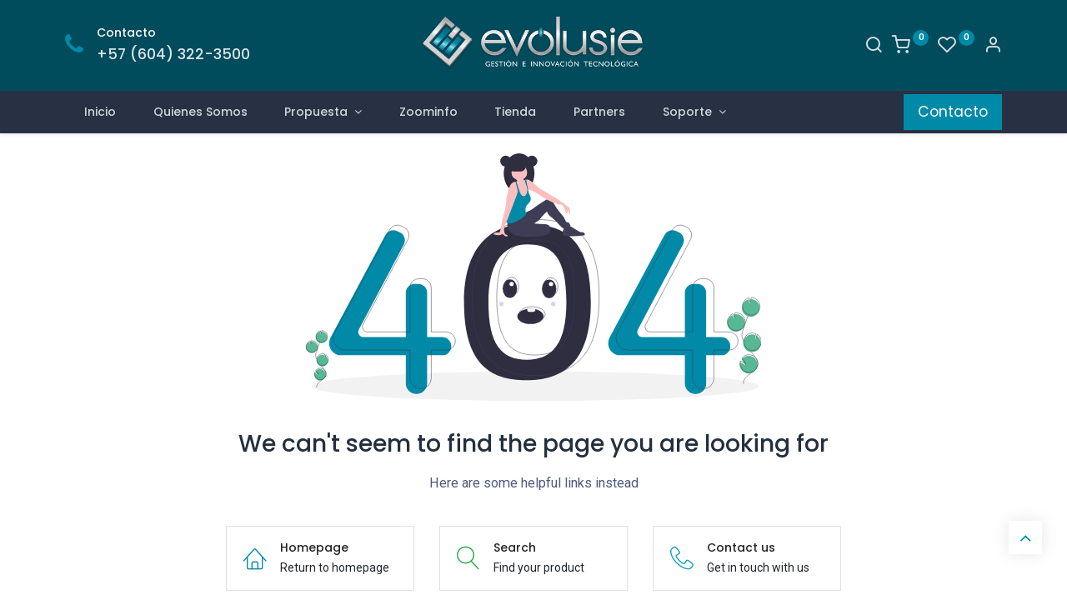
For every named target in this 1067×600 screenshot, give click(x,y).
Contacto (953, 112)
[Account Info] (993, 46)
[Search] (873, 46)
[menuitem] (99, 112)
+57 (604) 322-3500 (173, 54)
